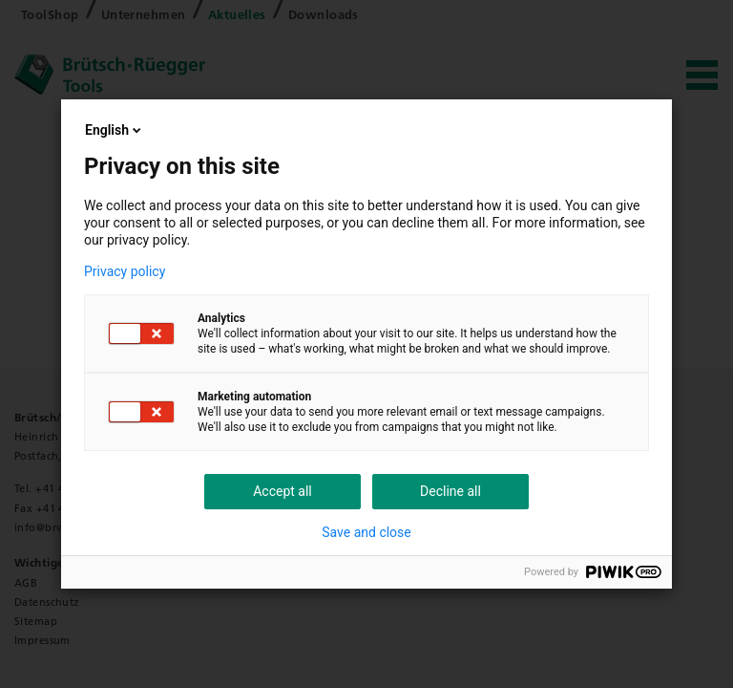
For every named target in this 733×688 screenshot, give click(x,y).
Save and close (366, 532)
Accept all (282, 491)
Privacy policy (124, 271)
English (114, 130)
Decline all (450, 491)
